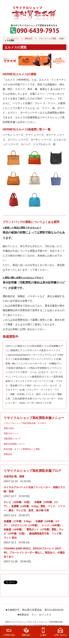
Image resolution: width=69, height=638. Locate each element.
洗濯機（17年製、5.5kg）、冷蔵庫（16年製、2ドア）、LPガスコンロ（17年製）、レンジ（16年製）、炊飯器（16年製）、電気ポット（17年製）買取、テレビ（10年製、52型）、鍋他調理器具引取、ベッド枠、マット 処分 (34, 529)
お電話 (43, 632)
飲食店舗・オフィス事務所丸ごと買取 (22, 449)
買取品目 (29, 38)
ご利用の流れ (8, 632)
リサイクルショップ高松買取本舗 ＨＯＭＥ (25, 423)
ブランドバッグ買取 (47, 38)
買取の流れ (9, 428)
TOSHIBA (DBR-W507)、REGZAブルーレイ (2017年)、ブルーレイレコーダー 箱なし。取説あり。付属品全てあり (34, 552)
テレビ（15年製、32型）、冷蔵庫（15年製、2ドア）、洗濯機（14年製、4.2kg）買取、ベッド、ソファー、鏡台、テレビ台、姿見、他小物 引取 (34, 506)
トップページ (13, 38)
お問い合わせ (60, 632)
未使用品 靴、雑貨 (14, 476)
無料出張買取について (14, 444)
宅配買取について (12, 438)
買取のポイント (11, 433)
